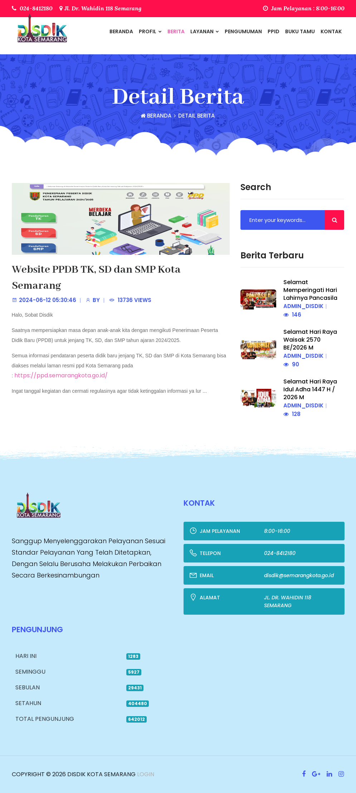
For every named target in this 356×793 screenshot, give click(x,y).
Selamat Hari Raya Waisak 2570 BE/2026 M (310, 340)
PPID (273, 31)
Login (145, 774)
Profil (150, 31)
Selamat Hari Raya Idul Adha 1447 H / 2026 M (310, 389)
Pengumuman (243, 31)
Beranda (121, 31)
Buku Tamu (300, 31)
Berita (176, 31)
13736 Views (134, 300)
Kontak (331, 31)
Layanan (204, 31)
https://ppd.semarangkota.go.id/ (61, 375)
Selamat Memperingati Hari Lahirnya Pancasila (310, 290)
